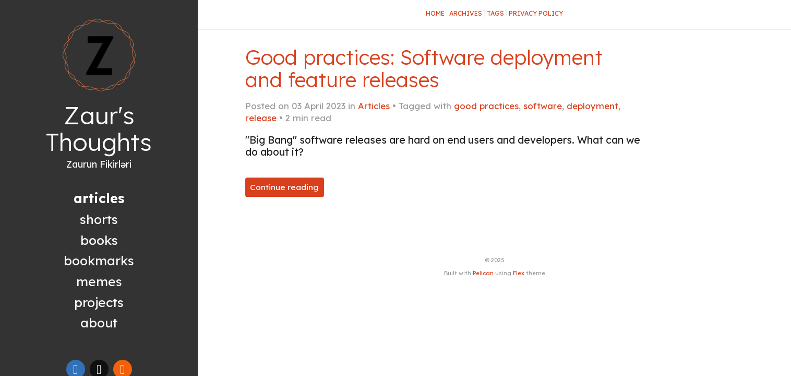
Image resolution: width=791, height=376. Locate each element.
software (542, 105)
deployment (592, 105)
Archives (465, 13)
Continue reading (284, 187)
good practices (486, 105)
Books (99, 240)
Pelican (483, 273)
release (261, 117)
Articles (374, 105)
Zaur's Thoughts (99, 128)
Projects (99, 302)
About (98, 322)
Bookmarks (99, 260)
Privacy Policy (536, 13)
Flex (518, 273)
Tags (495, 13)
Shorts (99, 219)
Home (435, 13)
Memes (99, 281)
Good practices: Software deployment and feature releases (424, 68)
